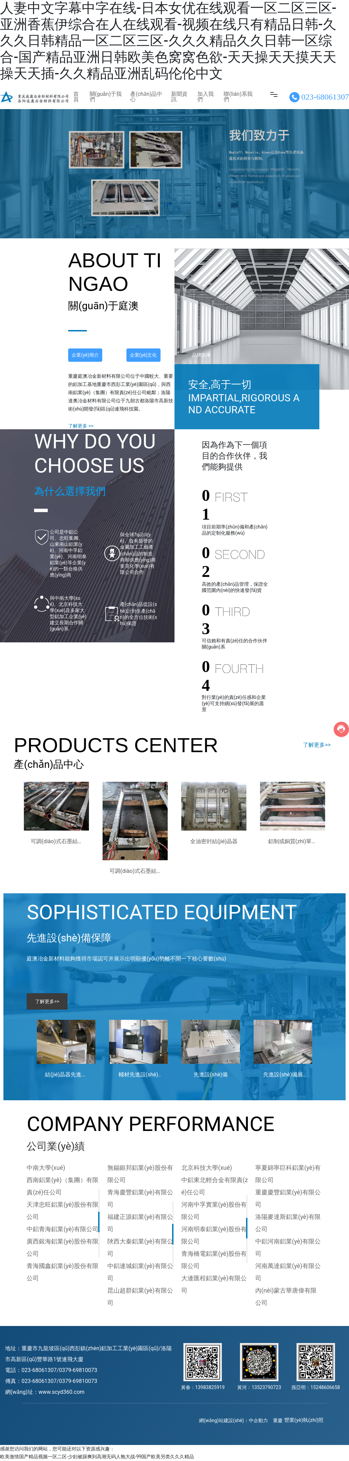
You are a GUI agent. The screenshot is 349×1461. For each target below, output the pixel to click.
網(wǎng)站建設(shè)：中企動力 (233, 1420)
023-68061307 (325, 96)
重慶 (278, 1420)
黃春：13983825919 (203, 1387)
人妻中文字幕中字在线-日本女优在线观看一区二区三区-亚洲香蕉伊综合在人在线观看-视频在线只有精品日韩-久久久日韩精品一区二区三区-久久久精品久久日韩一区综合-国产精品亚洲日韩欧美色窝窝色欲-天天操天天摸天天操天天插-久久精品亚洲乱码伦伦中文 (168, 40)
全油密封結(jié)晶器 (214, 841)
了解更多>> (317, 745)
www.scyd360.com (62, 1392)
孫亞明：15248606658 (315, 1387)
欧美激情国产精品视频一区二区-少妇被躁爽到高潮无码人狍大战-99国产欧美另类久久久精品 (97, 1456)
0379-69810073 (78, 1370)
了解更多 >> (80, 426)
